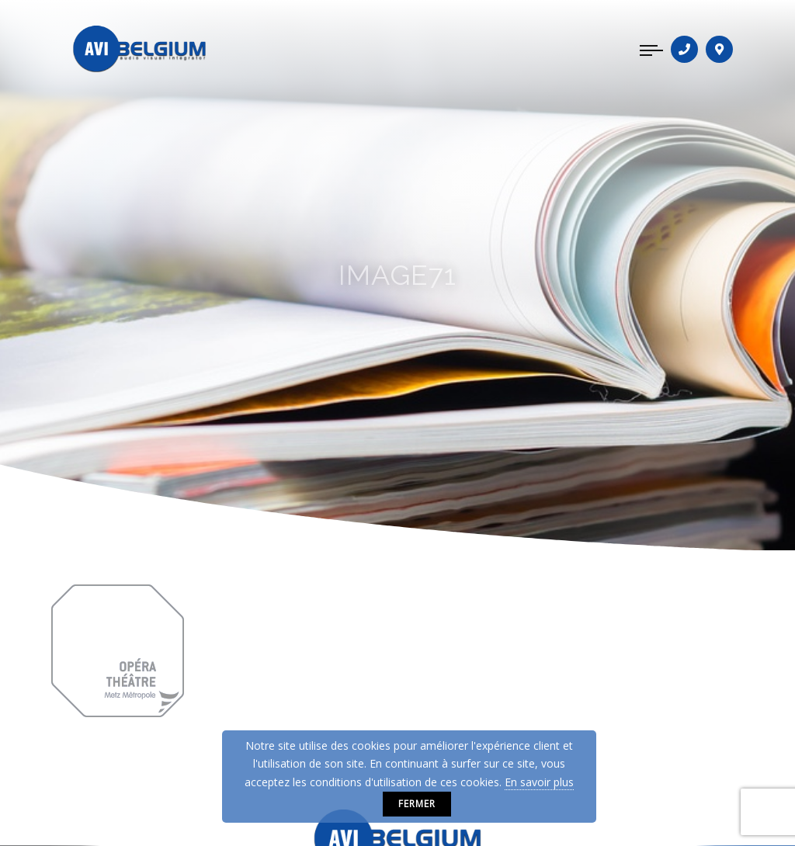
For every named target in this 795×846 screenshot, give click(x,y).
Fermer (417, 803)
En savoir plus (539, 782)
